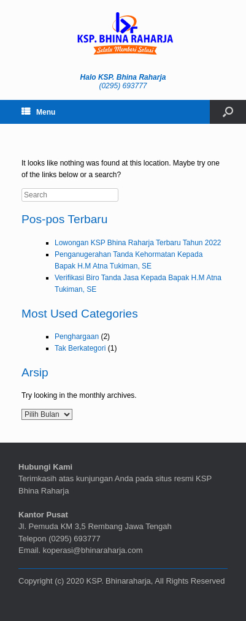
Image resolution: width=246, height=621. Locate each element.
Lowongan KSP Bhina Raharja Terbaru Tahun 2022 (138, 242)
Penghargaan (77, 336)
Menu (38, 112)
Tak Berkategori (80, 348)
